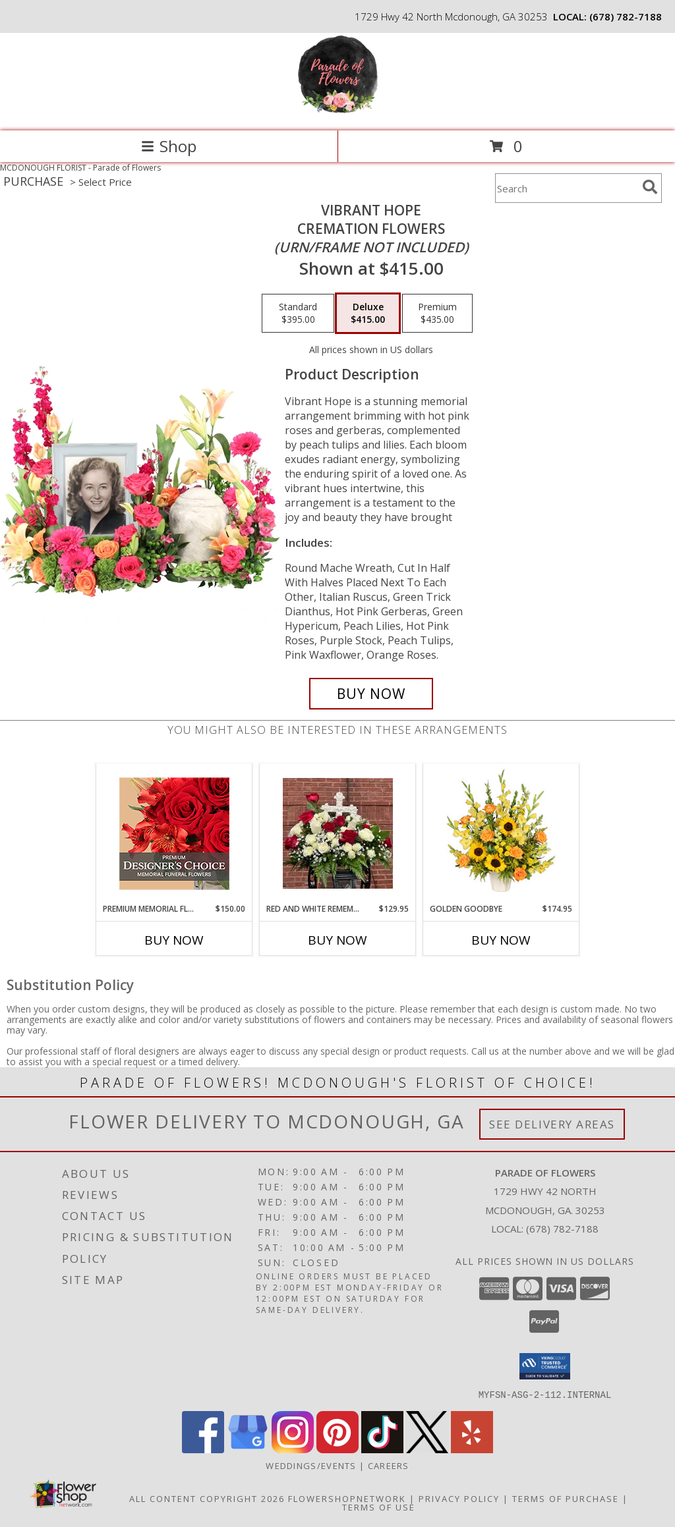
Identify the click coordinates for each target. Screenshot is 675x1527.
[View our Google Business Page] (248, 1449)
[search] (650, 187)
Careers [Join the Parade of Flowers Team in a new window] (388, 1465)
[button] (544, 1366)
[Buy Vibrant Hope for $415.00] (371, 693)
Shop (168, 146)
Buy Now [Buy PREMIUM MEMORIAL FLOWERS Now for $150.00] (174, 940)
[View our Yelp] (472, 1449)
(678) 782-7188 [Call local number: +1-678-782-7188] (625, 16)
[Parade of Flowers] (338, 111)
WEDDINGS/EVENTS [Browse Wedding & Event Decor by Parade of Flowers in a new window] (312, 1465)
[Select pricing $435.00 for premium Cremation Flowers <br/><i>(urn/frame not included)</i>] (437, 313)
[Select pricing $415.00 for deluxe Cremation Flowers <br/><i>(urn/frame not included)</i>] (368, 313)
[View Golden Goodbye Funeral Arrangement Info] (501, 833)
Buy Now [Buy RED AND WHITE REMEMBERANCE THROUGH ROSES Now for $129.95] (337, 940)
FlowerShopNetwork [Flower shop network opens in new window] (347, 1498)
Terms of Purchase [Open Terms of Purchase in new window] (565, 1498)
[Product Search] (566, 188)
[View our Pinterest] (337, 1449)
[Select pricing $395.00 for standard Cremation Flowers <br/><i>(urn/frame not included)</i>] (298, 313)
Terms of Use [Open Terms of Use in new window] (378, 1507)
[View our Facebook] (203, 1449)
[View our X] (427, 1449)
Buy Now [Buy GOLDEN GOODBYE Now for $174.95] (501, 940)
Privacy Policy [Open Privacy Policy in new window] (459, 1498)
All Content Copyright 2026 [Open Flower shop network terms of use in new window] (207, 1498)
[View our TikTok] (382, 1449)
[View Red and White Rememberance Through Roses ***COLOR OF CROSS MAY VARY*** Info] (338, 833)
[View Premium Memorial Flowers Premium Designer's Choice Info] (174, 834)
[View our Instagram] (293, 1449)
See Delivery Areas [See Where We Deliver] (552, 1124)
